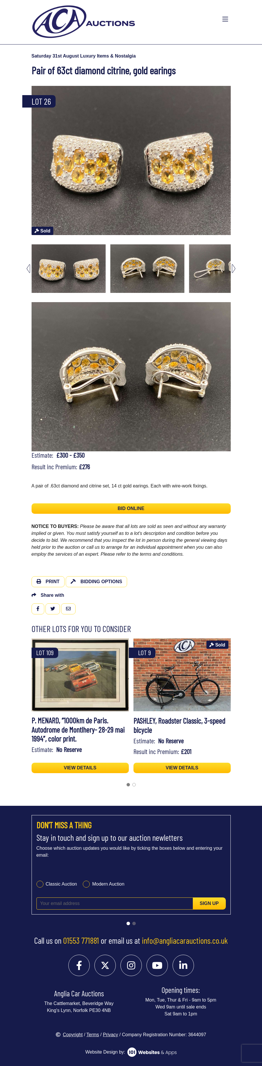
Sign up (209, 903)
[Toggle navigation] (225, 19)
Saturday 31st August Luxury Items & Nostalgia (84, 55)
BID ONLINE (131, 508)
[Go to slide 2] (134, 923)
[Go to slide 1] (128, 923)
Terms (93, 1034)
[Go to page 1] (128, 784)
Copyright (69, 1034)
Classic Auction (61, 884)
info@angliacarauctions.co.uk (185, 940)
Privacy (110, 1034)
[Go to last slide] (28, 268)
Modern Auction (108, 884)
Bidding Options (96, 581)
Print (48, 581)
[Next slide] (233, 268)
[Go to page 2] (134, 784)
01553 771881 (81, 940)
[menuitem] (69, 268)
